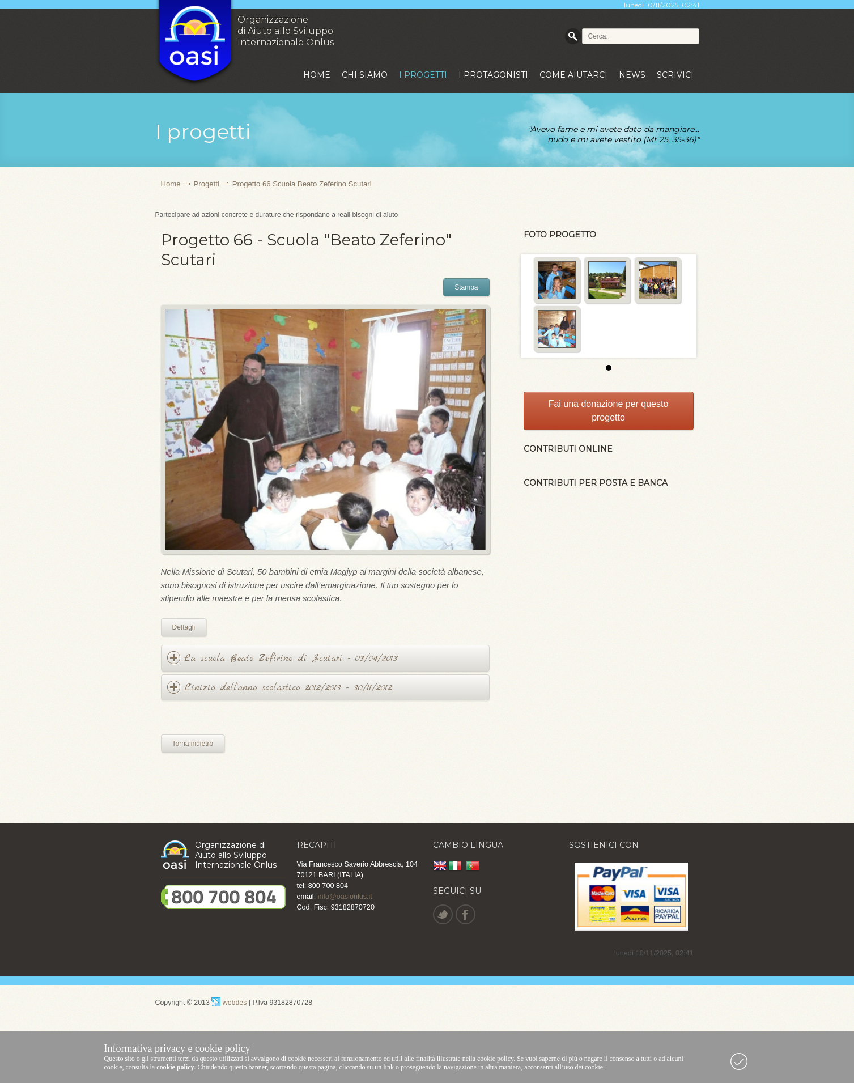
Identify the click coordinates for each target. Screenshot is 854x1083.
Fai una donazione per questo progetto (609, 410)
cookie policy (175, 1067)
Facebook (465, 914)
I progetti (423, 75)
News (632, 75)
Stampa (466, 287)
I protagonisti (493, 75)
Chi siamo (365, 75)
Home (316, 75)
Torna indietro (193, 744)
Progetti (206, 184)
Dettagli (184, 627)
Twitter (442, 914)
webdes (229, 1002)
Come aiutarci (573, 75)
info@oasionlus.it (345, 897)
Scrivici (675, 75)
